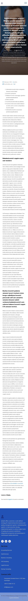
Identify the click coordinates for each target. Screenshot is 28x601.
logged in (10, 499)
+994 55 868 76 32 (9, 583)
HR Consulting (5, 561)
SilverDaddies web (8, 84)
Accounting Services (6, 550)
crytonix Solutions (14, 597)
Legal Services (5, 565)
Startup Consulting (6, 569)
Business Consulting (6, 557)
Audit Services (5, 554)
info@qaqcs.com (8, 587)
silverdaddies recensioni (16, 483)
